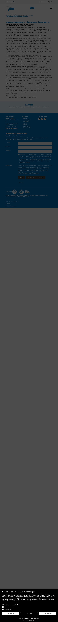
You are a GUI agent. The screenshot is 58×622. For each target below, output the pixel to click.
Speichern (29, 613)
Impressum (21, 618)
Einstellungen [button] (36, 618)
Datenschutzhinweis (28, 618)
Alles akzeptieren (47, 613)
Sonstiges (7, 609)
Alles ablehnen (10, 613)
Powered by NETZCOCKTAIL (29, 620)
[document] (29, 597)
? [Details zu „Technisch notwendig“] (17, 604)
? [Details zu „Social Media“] (13, 607)
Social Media (8, 607)
